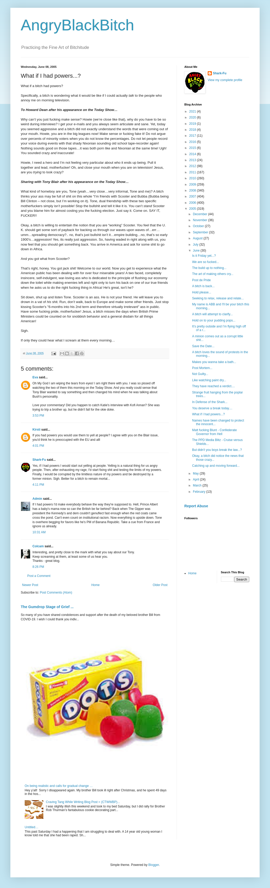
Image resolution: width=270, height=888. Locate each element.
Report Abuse (196, 506)
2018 (193, 129)
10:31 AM (39, 532)
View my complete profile (225, 80)
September (201, 232)
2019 (193, 124)
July (196, 244)
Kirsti (36, 429)
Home (95, 585)
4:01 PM (38, 446)
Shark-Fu (39, 460)
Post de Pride (201, 280)
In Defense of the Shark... (209, 402)
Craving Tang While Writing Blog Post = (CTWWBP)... (83, 802)
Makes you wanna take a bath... (214, 362)
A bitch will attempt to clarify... (212, 314)
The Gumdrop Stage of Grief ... (47, 607)
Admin (37, 499)
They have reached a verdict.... (213, 386)
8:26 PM (38, 567)
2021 (193, 111)
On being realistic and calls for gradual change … (59, 786)
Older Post (160, 585)
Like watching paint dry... (209, 380)
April (196, 479)
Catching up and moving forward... (216, 466)
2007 (193, 196)
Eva (35, 377)
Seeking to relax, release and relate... (218, 298)
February (199, 492)
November (200, 220)
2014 (193, 154)
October (199, 226)
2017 (193, 135)
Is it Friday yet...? (204, 256)
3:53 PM (38, 415)
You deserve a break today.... (212, 408)
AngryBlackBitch (77, 25)
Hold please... (201, 292)
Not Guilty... (200, 374)
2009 (193, 184)
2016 (193, 142)
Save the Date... (203, 346)
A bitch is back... (203, 286)
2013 (193, 160)
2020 (193, 117)
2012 (193, 166)
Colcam (38, 546)
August (198, 238)
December (200, 214)
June (196, 250)
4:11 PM (38, 484)
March (198, 485)
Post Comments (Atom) (56, 592)
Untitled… (31, 827)
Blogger (153, 865)
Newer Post (30, 585)
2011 (193, 172)
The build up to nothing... (209, 268)
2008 (193, 190)
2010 (193, 178)
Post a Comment (38, 576)
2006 (193, 203)
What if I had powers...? (208, 414)
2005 (193, 209)
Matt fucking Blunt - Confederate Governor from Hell (214, 432)
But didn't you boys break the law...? (217, 450)
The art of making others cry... (212, 274)
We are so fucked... (205, 262)
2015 (193, 148)
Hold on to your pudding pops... (213, 320)
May (196, 473)
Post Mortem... (202, 368)
